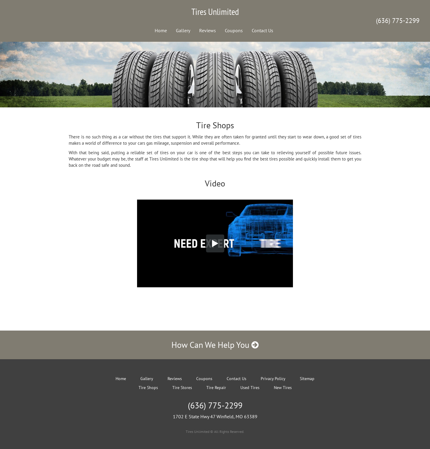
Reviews (207, 30)
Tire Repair (216, 387)
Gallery (183, 30)
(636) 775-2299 (398, 20)
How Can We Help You (215, 344)
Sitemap (307, 378)
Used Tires (249, 387)
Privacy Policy (273, 378)
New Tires (283, 387)
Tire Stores (182, 387)
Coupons (234, 30)
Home (161, 30)
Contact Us (262, 30)
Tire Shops (148, 387)
